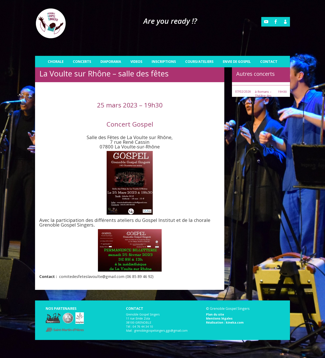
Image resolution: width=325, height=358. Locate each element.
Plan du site (215, 314)
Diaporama (110, 51)
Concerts (82, 51)
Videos (136, 51)
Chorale (56, 51)
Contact (268, 51)
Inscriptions (164, 51)
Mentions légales (219, 318)
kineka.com (235, 322)
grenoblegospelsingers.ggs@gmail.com (161, 330)
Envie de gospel (237, 51)
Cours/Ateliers (199, 51)
